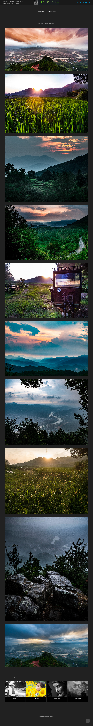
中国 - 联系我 (15, 3)
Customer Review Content (16, 1)
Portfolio (5, 1)
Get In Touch (6, 3)
